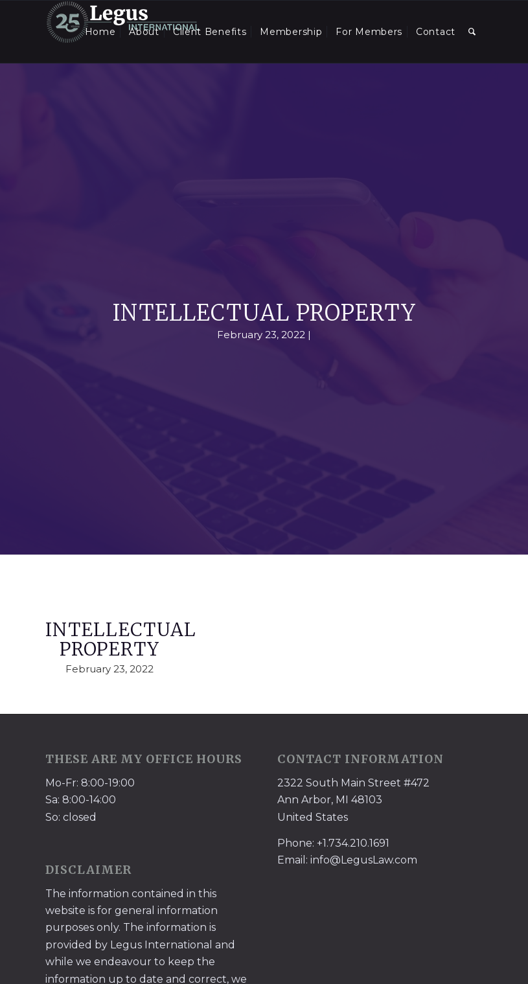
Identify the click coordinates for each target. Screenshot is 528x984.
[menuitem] (100, 32)
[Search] (472, 32)
